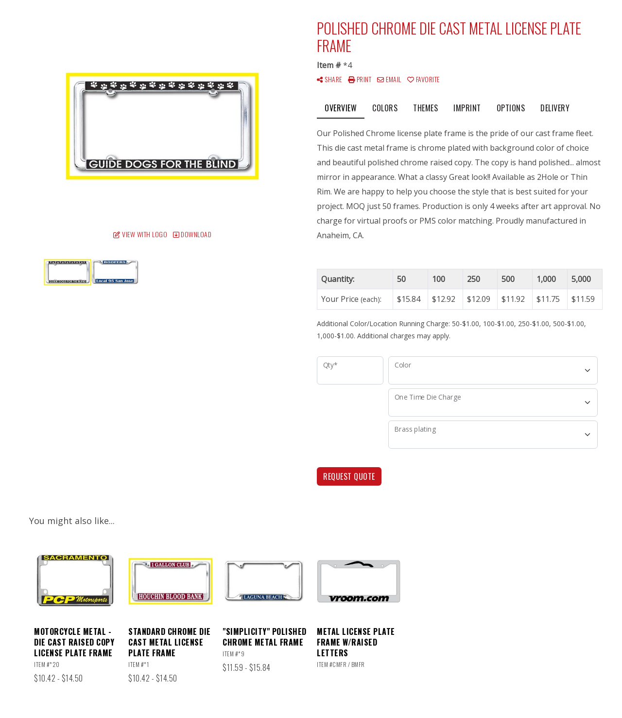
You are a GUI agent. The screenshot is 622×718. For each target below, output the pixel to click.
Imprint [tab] (467, 108)
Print (360, 79)
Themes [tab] (425, 108)
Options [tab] (511, 108)
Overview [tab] (341, 108)
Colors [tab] (384, 108)
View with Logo (140, 234)
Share (329, 79)
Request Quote (349, 476)
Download (192, 234)
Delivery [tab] (555, 108)
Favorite (423, 79)
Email (389, 79)
